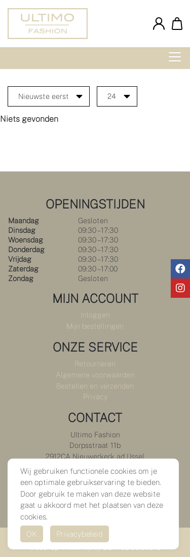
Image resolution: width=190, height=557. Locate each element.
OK (31, 534)
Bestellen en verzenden (95, 385)
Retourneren (95, 363)
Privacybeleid (79, 534)
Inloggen (95, 314)
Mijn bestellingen (95, 326)
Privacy (95, 396)
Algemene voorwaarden (95, 374)
